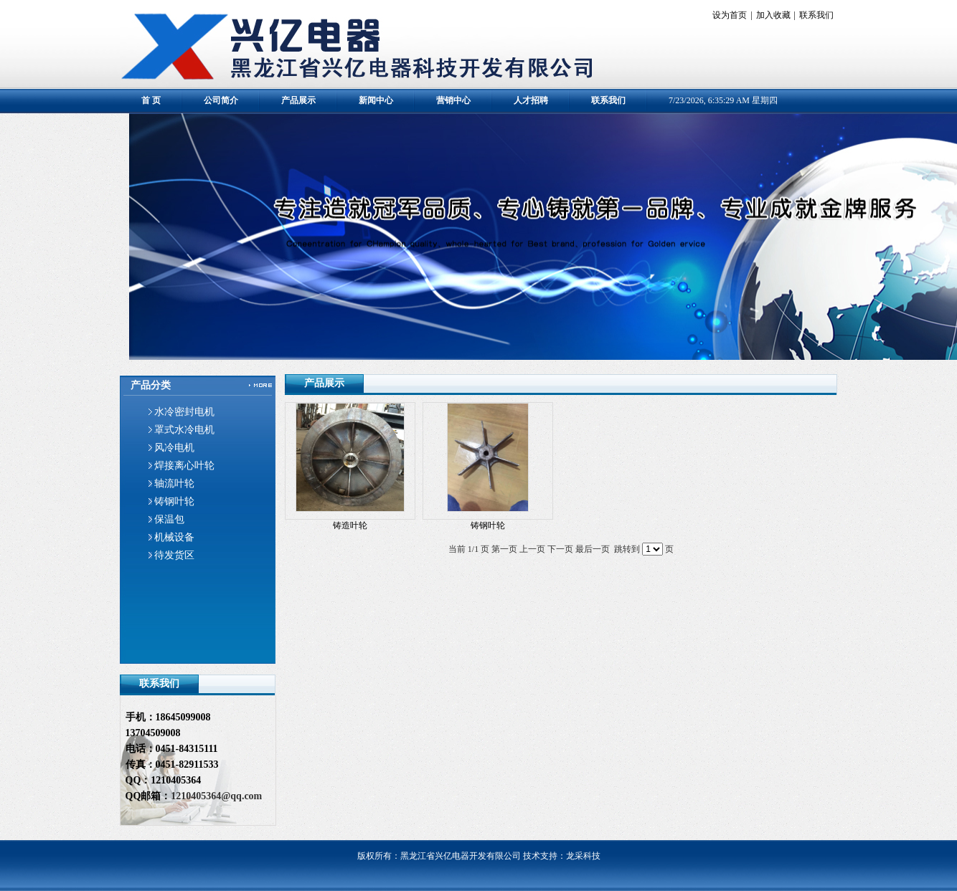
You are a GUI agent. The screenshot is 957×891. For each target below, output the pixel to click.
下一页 (560, 549)
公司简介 (221, 100)
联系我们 (816, 15)
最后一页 (592, 549)
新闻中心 (376, 100)
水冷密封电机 (184, 411)
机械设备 (174, 537)
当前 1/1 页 (468, 549)
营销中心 (453, 100)
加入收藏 (773, 15)
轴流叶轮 (174, 483)
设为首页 (729, 15)
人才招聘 (531, 100)
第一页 (504, 549)
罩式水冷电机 (184, 429)
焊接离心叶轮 (184, 465)
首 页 (151, 100)
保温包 (169, 519)
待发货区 (174, 555)
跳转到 (627, 549)
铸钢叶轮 (174, 501)
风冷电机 (174, 447)
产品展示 (298, 100)
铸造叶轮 (350, 525)
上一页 (532, 549)
